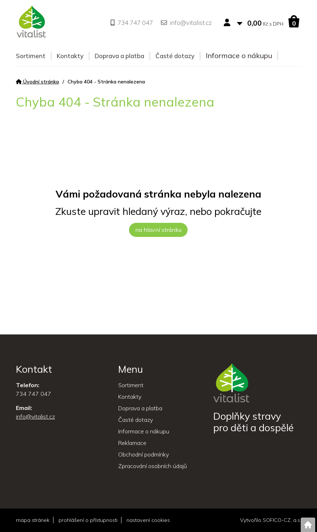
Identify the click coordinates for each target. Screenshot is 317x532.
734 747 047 (131, 22)
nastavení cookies (148, 520)
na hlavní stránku (158, 229)
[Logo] (31, 22)
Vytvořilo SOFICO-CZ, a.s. (270, 520)
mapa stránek (33, 520)
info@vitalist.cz (186, 22)
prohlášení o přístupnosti (88, 520)
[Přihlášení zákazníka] (228, 23)
